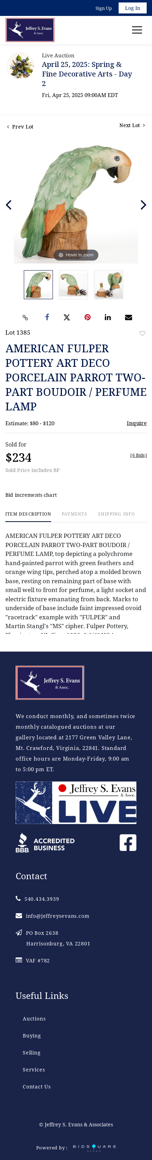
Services (34, 1069)
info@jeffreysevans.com (52, 915)
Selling (32, 1052)
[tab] (28, 517)
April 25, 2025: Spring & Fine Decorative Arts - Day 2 (87, 73)
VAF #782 (33, 960)
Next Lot (132, 125)
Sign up (104, 8)
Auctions (34, 1018)
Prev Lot (20, 126)
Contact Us (37, 1086)
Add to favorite (142, 333)
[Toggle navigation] (137, 30)
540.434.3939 (37, 898)
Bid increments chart (31, 494)
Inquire (137, 422)
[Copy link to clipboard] (25, 317)
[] (138, 455)
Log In (132, 8)
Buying (32, 1035)
